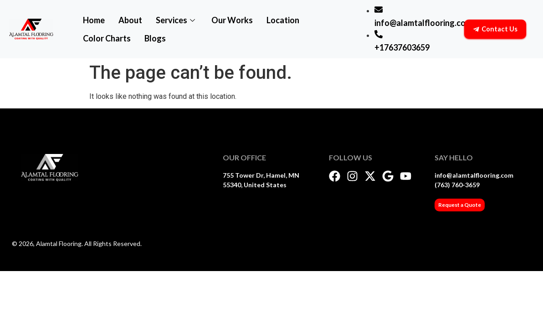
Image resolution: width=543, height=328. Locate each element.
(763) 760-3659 (457, 185)
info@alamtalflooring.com (474, 175)
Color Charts (107, 38)
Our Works (232, 20)
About (130, 20)
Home (94, 20)
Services (175, 20)
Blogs (155, 38)
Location (282, 20)
